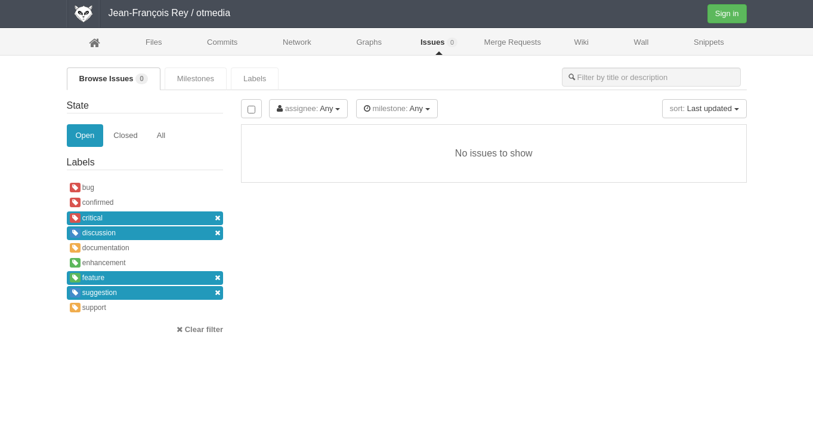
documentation (99, 248)
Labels (254, 78)
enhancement (98, 263)
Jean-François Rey (148, 13)
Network (297, 42)
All (161, 135)
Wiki (581, 42)
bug (82, 187)
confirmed (92, 202)
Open (85, 135)
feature (145, 278)
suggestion (145, 293)
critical (145, 218)
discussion (145, 233)
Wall (641, 42)
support (88, 307)
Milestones (195, 78)
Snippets (709, 42)
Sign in (727, 13)
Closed (125, 135)
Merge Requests (512, 46)
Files (154, 42)
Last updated (704, 108)
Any (308, 108)
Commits (222, 42)
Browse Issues (113, 78)
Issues (439, 42)
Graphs (369, 42)
